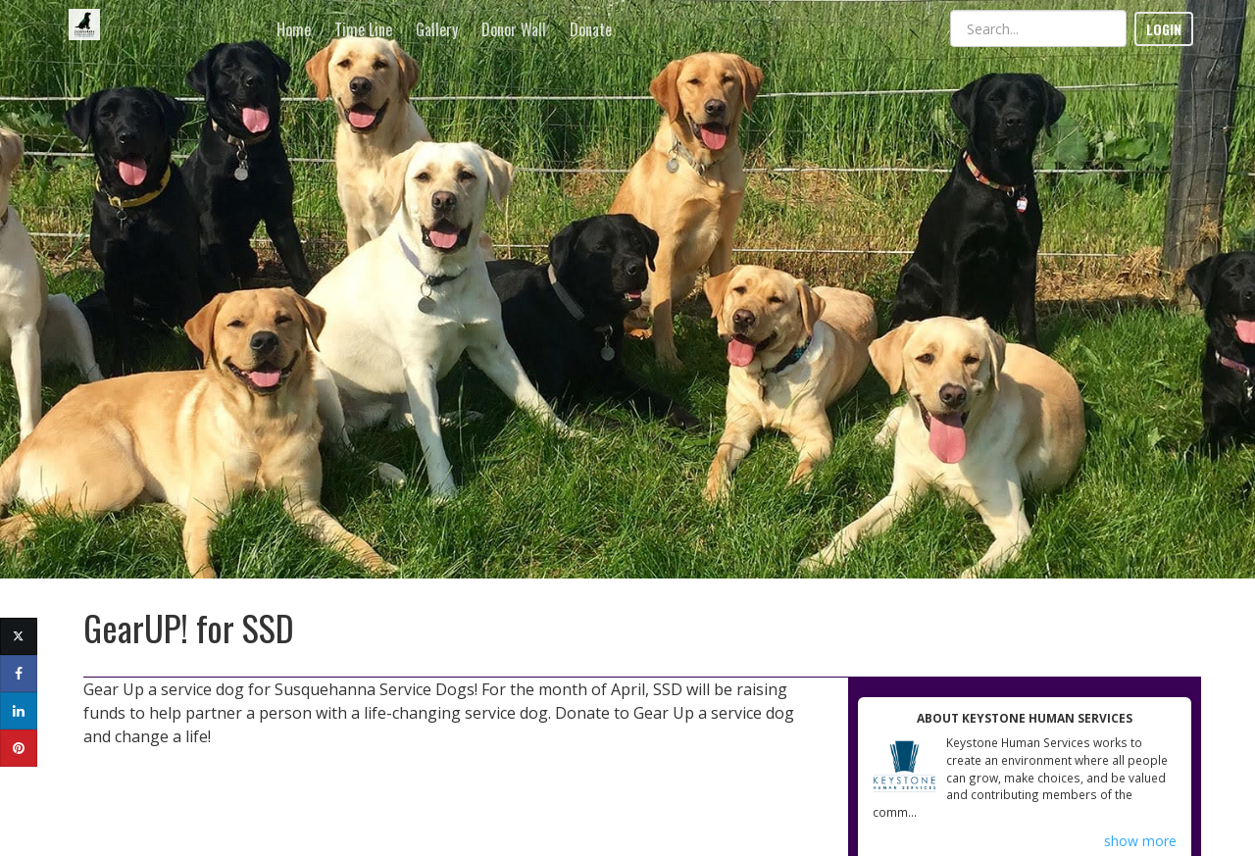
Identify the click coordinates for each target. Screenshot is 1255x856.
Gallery (437, 29)
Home (293, 29)
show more (1140, 840)
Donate (591, 29)
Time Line (363, 29)
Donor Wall (513, 29)
